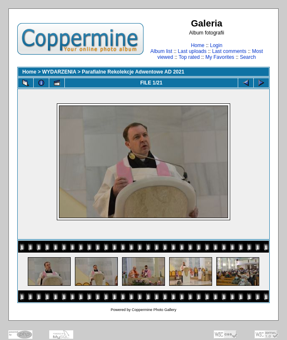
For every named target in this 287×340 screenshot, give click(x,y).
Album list (161, 51)
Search (248, 57)
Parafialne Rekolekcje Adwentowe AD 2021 (133, 72)
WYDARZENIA (59, 72)
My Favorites (219, 57)
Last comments (229, 51)
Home (198, 45)
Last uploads (192, 51)
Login (216, 45)
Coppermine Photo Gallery (154, 310)
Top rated (189, 57)
